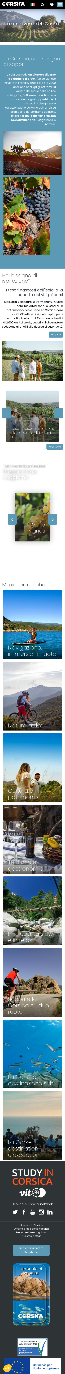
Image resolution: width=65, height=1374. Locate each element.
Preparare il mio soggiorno (31, 1232)
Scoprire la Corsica (31, 1225)
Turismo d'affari (31, 1236)
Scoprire (56, 334)
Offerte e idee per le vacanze (32, 1229)
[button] (42, 4)
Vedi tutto (54, 446)
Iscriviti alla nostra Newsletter (31, 1250)
